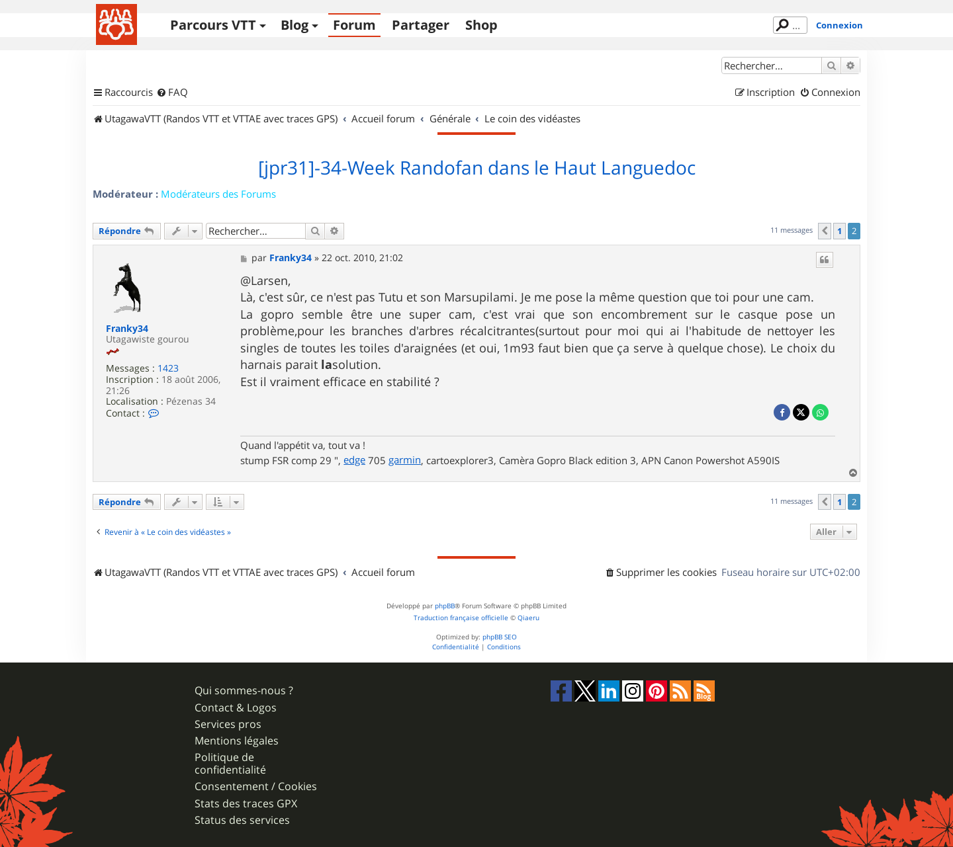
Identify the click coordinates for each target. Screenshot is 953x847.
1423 (168, 368)
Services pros (228, 724)
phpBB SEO (499, 637)
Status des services (242, 820)
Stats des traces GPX (246, 803)
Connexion (839, 25)
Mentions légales (237, 741)
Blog (294, 25)
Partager (420, 25)
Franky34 (127, 329)
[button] (824, 231)
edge (354, 459)
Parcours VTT (213, 25)
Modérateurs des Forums (218, 193)
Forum (354, 25)
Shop (481, 25)
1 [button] (839, 231)
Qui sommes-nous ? (244, 690)
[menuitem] (172, 92)
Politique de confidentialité (230, 763)
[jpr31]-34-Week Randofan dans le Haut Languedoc (477, 168)
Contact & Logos (236, 708)
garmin (404, 459)
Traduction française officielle (461, 618)
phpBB (445, 606)
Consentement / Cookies (256, 786)
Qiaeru (528, 618)
